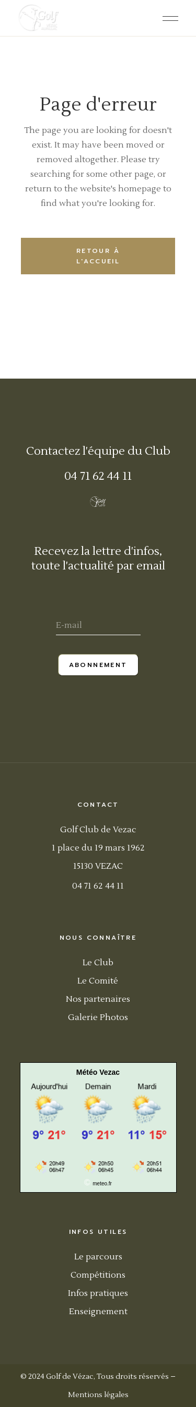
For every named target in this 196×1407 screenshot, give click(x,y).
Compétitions (98, 1275)
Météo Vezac (98, 1072)
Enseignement (98, 1311)
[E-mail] (98, 626)
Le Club (98, 962)
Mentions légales (98, 1395)
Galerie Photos (98, 1017)
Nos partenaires (98, 999)
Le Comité (97, 981)
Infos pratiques (98, 1293)
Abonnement (98, 665)
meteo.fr (102, 1183)
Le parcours (98, 1257)
